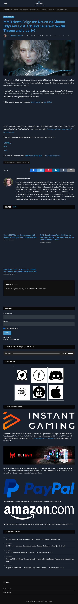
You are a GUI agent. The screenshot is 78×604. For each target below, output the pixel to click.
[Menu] (5, 3)
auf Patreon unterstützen (33, 156)
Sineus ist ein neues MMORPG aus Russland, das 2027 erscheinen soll (29, 552)
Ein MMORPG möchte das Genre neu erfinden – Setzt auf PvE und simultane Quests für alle (35, 546)
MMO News (8, 143)
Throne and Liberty (23, 162)
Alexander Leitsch (16, 36)
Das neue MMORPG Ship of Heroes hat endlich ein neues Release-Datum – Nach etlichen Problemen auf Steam (40, 560)
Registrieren (7, 337)
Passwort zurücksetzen (11, 339)
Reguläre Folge (9, 16)
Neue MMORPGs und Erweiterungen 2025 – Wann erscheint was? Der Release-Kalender (20, 236)
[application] (39, 353)
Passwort (6, 321)
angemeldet (17, 289)
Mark (5, 150)
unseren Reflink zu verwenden (44, 438)
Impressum (7, 593)
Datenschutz (7, 589)
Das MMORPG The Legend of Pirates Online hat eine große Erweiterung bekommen (33, 539)
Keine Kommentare (55, 36)
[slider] (36, 353)
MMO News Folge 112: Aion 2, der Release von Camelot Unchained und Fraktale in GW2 (20, 270)
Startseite (6, 9)
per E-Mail (47, 102)
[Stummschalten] (66, 353)
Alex (5, 146)
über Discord (35, 102)
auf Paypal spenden (53, 156)
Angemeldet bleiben (10, 328)
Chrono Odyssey (9, 162)
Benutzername (8, 314)
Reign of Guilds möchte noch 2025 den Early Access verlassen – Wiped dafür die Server (35, 568)
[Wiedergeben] (6, 353)
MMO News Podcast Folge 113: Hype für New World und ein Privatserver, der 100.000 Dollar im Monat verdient (57, 237)
